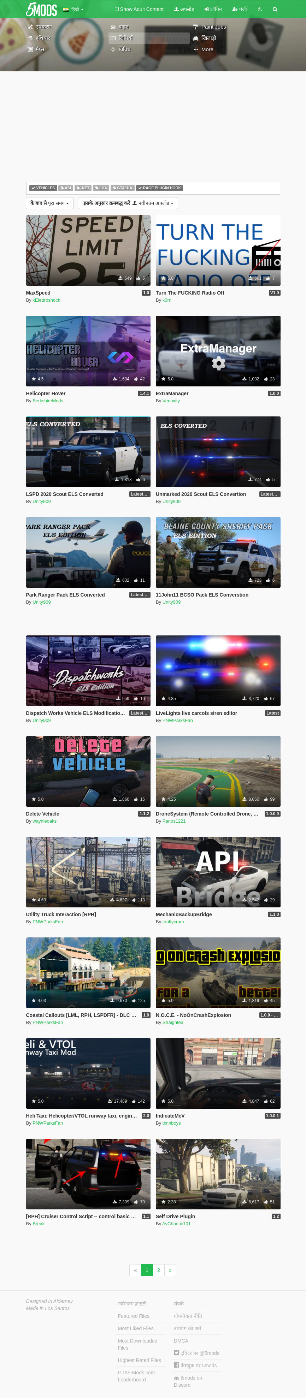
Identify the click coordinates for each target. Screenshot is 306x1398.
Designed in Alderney (49, 1301)
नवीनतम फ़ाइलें (132, 1304)
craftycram (173, 921)
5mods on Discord (188, 1381)
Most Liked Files (136, 1328)
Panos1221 (174, 821)
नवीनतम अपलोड (128, 203)
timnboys (172, 1123)
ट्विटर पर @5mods (196, 1353)
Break (39, 1223)
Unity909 (42, 501)
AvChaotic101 (176, 1223)
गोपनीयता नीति (188, 1316)
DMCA (181, 1341)
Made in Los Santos (48, 1308)
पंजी (240, 9)
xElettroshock (46, 300)
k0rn (167, 300)
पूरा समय (49, 203)
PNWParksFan (178, 720)
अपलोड (184, 9)
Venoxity (171, 400)
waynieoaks (45, 821)
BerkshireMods (48, 400)
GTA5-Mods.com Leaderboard (136, 1376)
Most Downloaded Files (138, 1344)
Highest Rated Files (139, 1360)
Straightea (173, 1022)
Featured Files (133, 1316)
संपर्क (179, 1304)
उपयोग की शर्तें (187, 1328)
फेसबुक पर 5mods (195, 1365)
